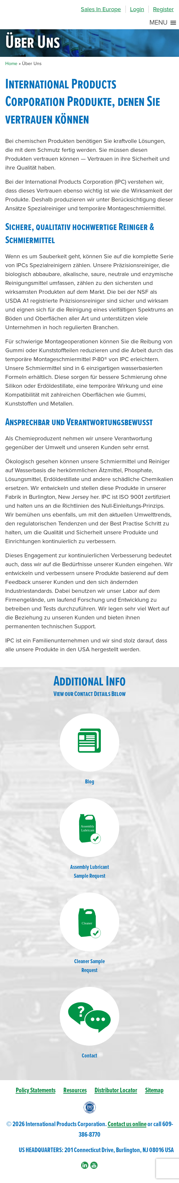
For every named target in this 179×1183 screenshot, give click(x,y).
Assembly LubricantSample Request (90, 839)
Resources (75, 1090)
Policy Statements (36, 1090)
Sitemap (154, 1090)
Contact (90, 1023)
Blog (90, 749)
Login (137, 9)
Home (11, 63)
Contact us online (127, 1124)
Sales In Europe (101, 9)
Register (163, 9)
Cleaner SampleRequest (90, 933)
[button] (158, 22)
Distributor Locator (116, 1090)
